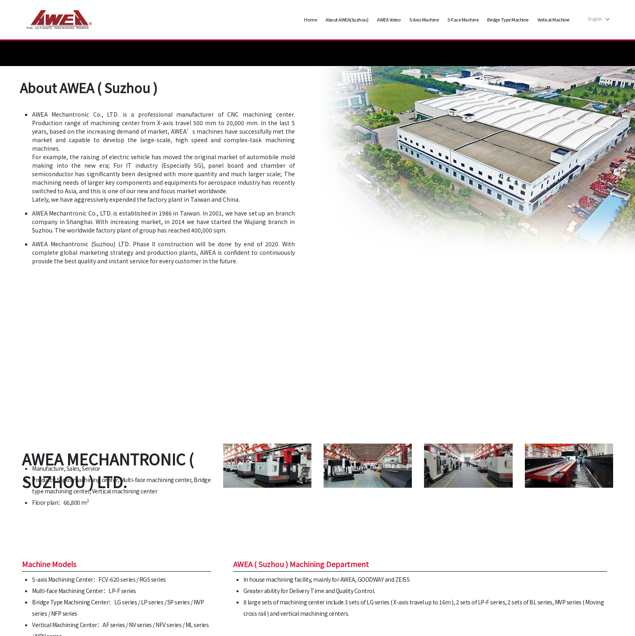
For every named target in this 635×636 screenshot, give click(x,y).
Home (310, 19)
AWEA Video (389, 19)
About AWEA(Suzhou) (347, 19)
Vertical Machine (553, 19)
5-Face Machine (462, 19)
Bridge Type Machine (507, 19)
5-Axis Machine (424, 19)
